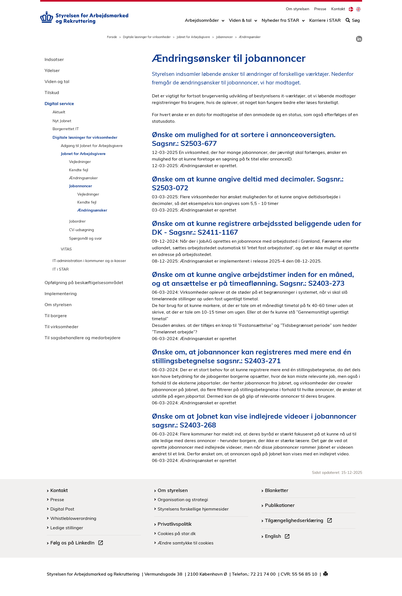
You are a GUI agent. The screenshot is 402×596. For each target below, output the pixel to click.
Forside (112, 37)
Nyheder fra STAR (280, 21)
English (278, 537)
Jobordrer (77, 221)
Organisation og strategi (183, 499)
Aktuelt (59, 111)
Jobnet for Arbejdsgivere (193, 37)
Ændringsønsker (83, 177)
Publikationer (280, 505)
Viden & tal (240, 21)
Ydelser (52, 70)
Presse (320, 9)
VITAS (66, 249)
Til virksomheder (61, 326)
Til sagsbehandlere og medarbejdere (83, 337)
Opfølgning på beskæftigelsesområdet (84, 282)
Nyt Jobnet (62, 120)
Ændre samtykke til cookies (186, 543)
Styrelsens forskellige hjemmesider (193, 509)
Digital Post (62, 509)
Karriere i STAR (325, 21)
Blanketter (276, 490)
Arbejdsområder (202, 21)
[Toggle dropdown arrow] (223, 21)
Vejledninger (80, 161)
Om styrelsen (297, 9)
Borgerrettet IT (66, 128)
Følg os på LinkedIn (77, 543)
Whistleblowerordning (73, 518)
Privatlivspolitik (175, 524)
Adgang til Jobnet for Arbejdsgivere (92, 145)
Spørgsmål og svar (85, 238)
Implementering (61, 293)
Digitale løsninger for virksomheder (147, 37)
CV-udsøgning (81, 229)
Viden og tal (57, 81)
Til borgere (56, 315)
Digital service (59, 103)
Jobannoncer (224, 37)
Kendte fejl (78, 169)
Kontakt (338, 9)
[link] (359, 39)
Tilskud (52, 92)
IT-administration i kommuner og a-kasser (89, 260)
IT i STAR (61, 269)
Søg (353, 21)
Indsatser (54, 59)
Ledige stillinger (66, 527)
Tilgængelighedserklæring (299, 521)
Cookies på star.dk (177, 533)
